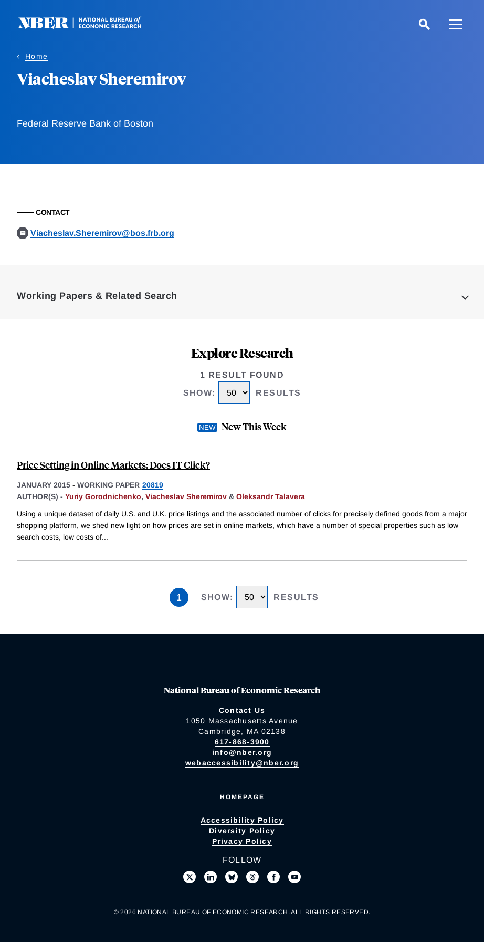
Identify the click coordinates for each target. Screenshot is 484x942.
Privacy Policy (242, 841)
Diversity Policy (242, 830)
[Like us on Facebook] (273, 877)
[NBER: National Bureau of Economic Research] (88, 26)
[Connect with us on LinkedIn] (210, 877)
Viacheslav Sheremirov (186, 496)
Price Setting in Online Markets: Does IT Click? (113, 464)
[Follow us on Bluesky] (231, 877)
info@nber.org (242, 752)
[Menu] (455, 24)
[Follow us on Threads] (252, 877)
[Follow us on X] (189, 877)
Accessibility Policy (242, 820)
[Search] (424, 24)
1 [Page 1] (179, 597)
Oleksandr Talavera (270, 496)
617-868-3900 (242, 742)
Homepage (242, 797)
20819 (152, 485)
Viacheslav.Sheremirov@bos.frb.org (102, 233)
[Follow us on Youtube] (294, 877)
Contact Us (242, 710)
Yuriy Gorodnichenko (103, 496)
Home (36, 56)
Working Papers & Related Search (97, 296)
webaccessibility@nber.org (242, 763)
